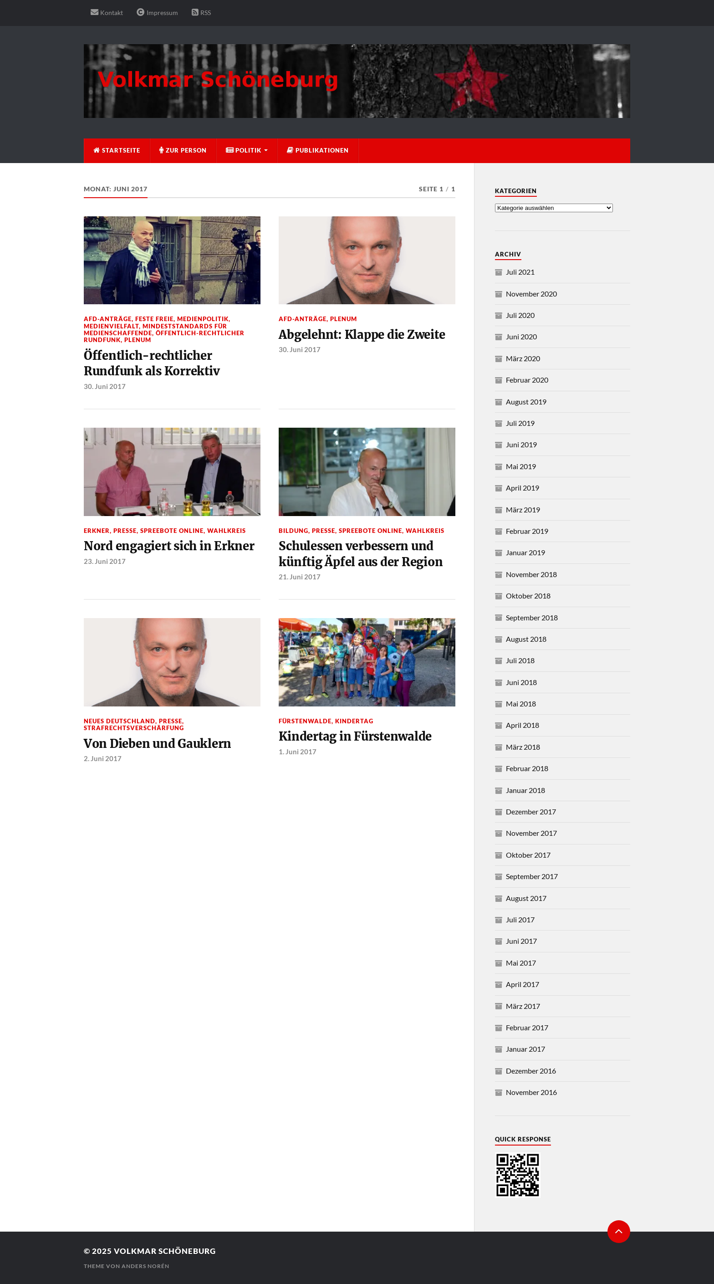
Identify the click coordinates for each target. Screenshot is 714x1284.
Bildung (293, 530)
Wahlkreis (226, 530)
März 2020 (523, 358)
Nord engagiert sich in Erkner (169, 546)
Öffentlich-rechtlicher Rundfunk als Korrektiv (151, 363)
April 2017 (522, 984)
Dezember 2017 (531, 811)
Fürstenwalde (305, 721)
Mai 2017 (521, 962)
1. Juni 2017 (297, 751)
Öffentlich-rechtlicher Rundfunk (164, 336)
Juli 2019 (520, 423)
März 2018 (523, 746)
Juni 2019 (521, 444)
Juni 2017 (521, 940)
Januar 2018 (525, 790)
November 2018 (531, 574)
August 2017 (526, 898)
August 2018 (526, 638)
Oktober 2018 (528, 595)
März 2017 (523, 1006)
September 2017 (532, 876)
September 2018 (532, 617)
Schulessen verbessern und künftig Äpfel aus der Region (361, 554)
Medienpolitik (203, 318)
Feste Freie (154, 318)
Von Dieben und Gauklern (157, 744)
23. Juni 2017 (105, 561)
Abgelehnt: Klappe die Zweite (362, 334)
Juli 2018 (520, 660)
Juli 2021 (520, 271)
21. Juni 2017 (300, 577)
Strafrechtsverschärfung (134, 728)
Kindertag (354, 721)
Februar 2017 (527, 1027)
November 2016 (531, 1092)
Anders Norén (145, 1266)
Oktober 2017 (528, 854)
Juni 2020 (521, 336)
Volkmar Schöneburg (165, 1251)
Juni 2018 (521, 682)
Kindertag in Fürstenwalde (355, 736)
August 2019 (526, 401)
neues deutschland (119, 721)
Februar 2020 (527, 379)
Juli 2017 (520, 919)
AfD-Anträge (108, 318)
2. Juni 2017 (103, 758)
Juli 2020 (520, 315)
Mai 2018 (521, 703)
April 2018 (522, 725)
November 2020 (531, 293)
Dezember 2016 (531, 1070)
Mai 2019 (521, 466)
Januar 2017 (525, 1048)
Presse (125, 530)
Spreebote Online (172, 530)
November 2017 (531, 833)
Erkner (97, 530)
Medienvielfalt (111, 326)
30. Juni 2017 (105, 386)
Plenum (137, 339)
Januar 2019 (525, 552)
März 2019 (523, 509)
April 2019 (522, 487)
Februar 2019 (527, 531)
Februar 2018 (527, 768)
